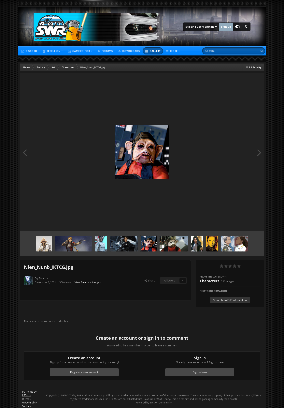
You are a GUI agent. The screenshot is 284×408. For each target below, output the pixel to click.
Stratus (43, 278)
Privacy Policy (29, 402)
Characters (209, 281)
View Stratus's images (88, 282)
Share (150, 280)
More (173, 51)
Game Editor (81, 51)
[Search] (220, 50)
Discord (31, 51)
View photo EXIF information (230, 300)
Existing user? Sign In (201, 27)
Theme (26, 399)
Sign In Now (200, 372)
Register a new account (84, 372)
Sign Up (226, 26)
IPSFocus (26, 395)
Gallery (155, 51)
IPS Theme (27, 391)
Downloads (131, 51)
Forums (107, 51)
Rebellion (53, 51)
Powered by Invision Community (154, 402)
